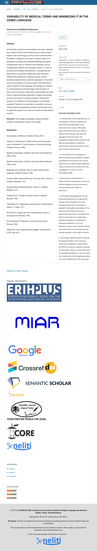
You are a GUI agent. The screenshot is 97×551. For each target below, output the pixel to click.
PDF (63, 37)
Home (9, 9)
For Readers (11, 469)
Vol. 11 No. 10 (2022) (30, 9)
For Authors (11, 472)
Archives (17, 9)
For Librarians (11, 476)
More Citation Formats (68, 79)
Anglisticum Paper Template (17, 271)
